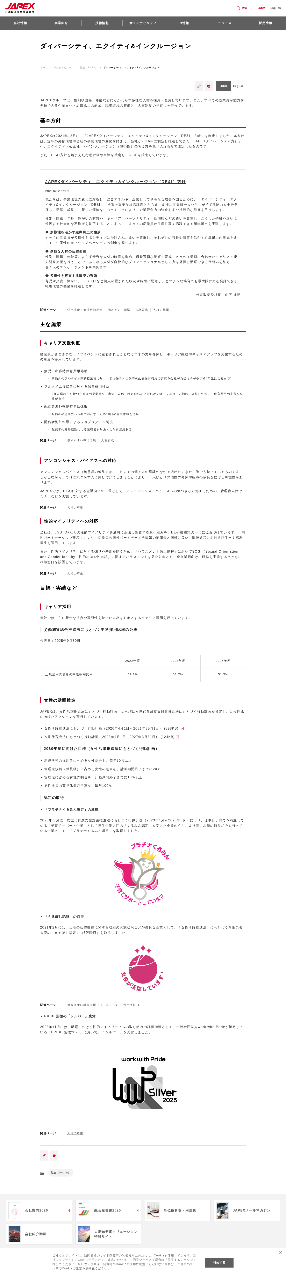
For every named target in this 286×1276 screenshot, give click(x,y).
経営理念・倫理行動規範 (85, 309)
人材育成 (107, 440)
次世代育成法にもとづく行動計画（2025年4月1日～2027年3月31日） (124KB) (109, 737)
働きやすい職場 (119, 309)
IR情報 (184, 23)
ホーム (44, 67)
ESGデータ (109, 1005)
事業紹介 (61, 23)
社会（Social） (89, 67)
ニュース (224, 23)
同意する (219, 1262)
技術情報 (102, 23)
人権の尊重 (75, 507)
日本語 (262, 8)
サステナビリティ (143, 23)
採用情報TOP (133, 1005)
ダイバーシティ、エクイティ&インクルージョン (131, 67)
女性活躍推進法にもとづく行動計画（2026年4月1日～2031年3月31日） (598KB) (112, 728)
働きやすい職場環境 (81, 440)
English (275, 8)
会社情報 (20, 23)
